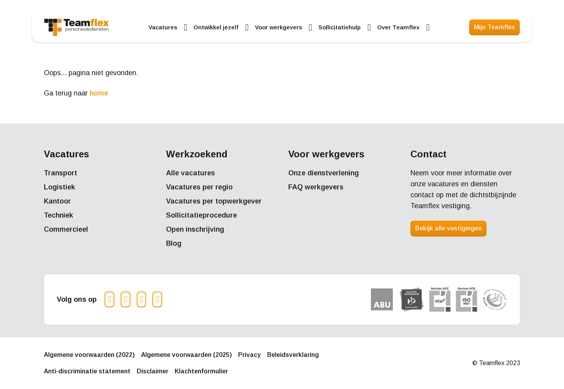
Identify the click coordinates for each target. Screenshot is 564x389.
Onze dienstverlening (323, 173)
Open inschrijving (195, 229)
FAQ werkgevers (315, 187)
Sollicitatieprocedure (201, 215)
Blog (173, 243)
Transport (60, 173)
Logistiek (59, 187)
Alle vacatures (190, 173)
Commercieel (66, 229)
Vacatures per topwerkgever (214, 201)
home (99, 93)
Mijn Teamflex (494, 27)
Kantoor (57, 201)
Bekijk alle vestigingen (448, 228)
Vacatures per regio (199, 187)
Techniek (58, 215)
